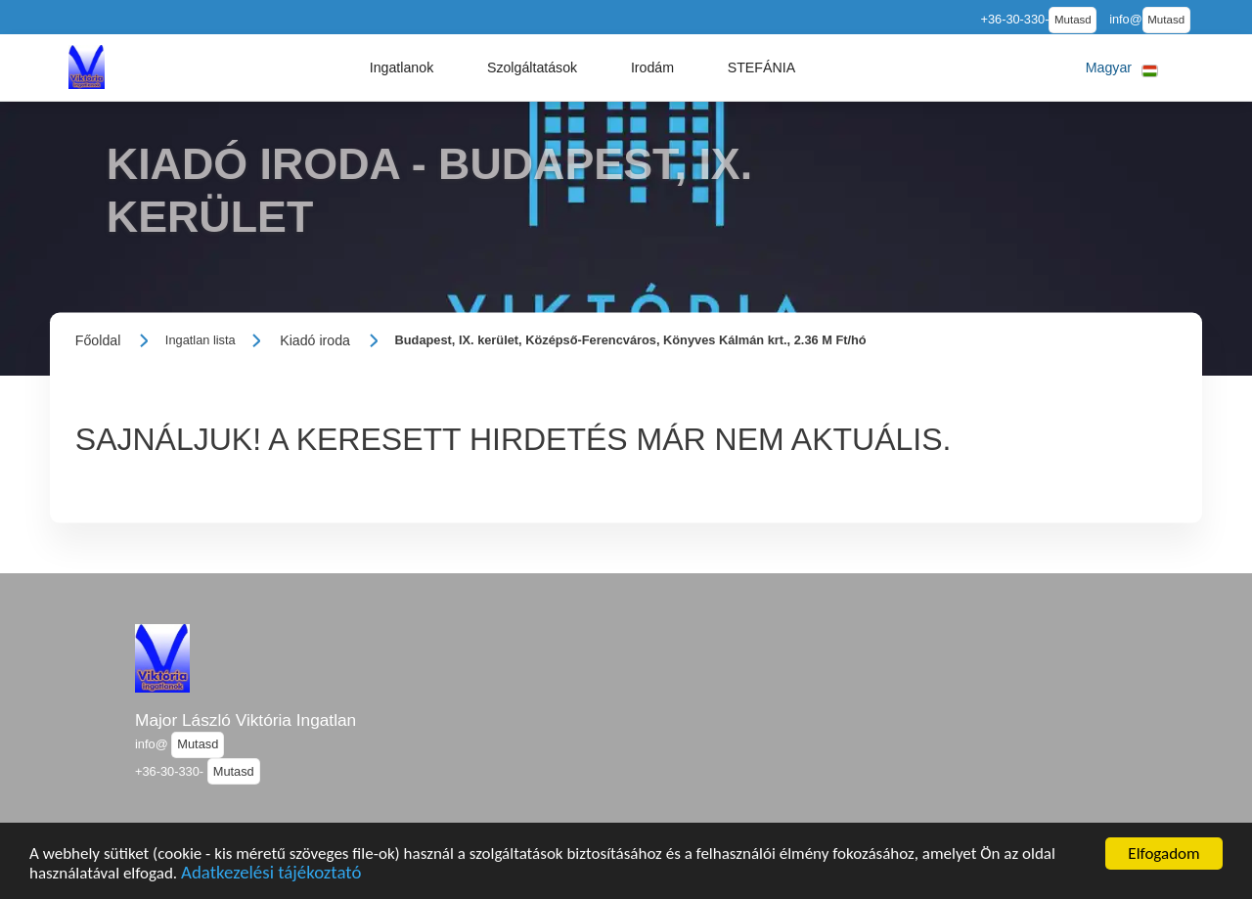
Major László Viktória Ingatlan (245, 720)
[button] (402, 67)
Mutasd (1073, 19)
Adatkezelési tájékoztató (271, 879)
